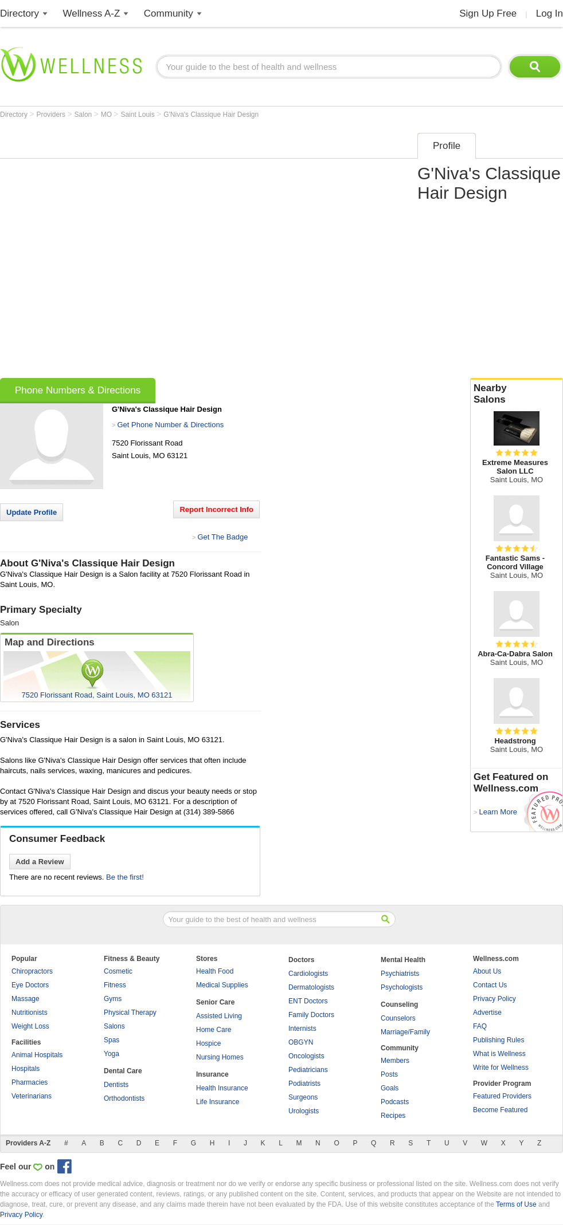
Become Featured (500, 1110)
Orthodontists (124, 1098)
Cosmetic (118, 971)
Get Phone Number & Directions (170, 424)
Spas (111, 1040)
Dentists (116, 1085)
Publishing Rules (498, 1040)
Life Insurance (217, 1102)
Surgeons (303, 1097)
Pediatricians (308, 1070)
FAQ (480, 1026)
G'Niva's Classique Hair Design (211, 115)
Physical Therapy (130, 1013)
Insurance (212, 1074)
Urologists (303, 1111)
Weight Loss (30, 1026)
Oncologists (306, 1056)
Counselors (398, 1018)
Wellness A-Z (91, 13)
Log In (549, 13)
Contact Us (490, 985)
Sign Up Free (488, 13)
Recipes (393, 1116)
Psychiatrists (400, 974)
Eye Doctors (30, 985)
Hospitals (25, 1069)
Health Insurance (222, 1088)
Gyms (113, 999)
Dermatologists (311, 987)
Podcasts (395, 1102)
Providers (51, 115)
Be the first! (125, 877)
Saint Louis (138, 115)
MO (107, 115)
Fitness (115, 985)
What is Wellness (499, 1054)
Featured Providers (502, 1096)
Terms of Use (516, 1204)
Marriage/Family (405, 1032)
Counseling (399, 1005)
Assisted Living (219, 1016)
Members (395, 1061)
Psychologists (402, 987)
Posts (389, 1074)
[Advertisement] (124, 251)
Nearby (517, 394)
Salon (84, 115)
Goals (389, 1088)
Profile (446, 145)
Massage (25, 999)
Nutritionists (29, 1013)
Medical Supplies (222, 985)
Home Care (213, 1030)
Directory (19, 13)
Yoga (111, 1054)
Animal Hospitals (36, 1055)
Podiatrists (304, 1084)
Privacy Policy (494, 999)
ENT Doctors (307, 1001)
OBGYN (300, 1042)
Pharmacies (29, 1082)
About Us (487, 971)
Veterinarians (31, 1096)
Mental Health (403, 960)
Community (168, 13)
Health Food (214, 971)
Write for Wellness (501, 1067)
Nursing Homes (220, 1057)
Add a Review (39, 861)
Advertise (487, 1013)
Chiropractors (32, 971)
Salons (114, 1026)
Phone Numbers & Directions (77, 390)
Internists (302, 1029)
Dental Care (123, 1071)
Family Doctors (311, 1015)
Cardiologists (308, 974)
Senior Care (215, 1002)
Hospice (208, 1043)
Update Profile (31, 512)
